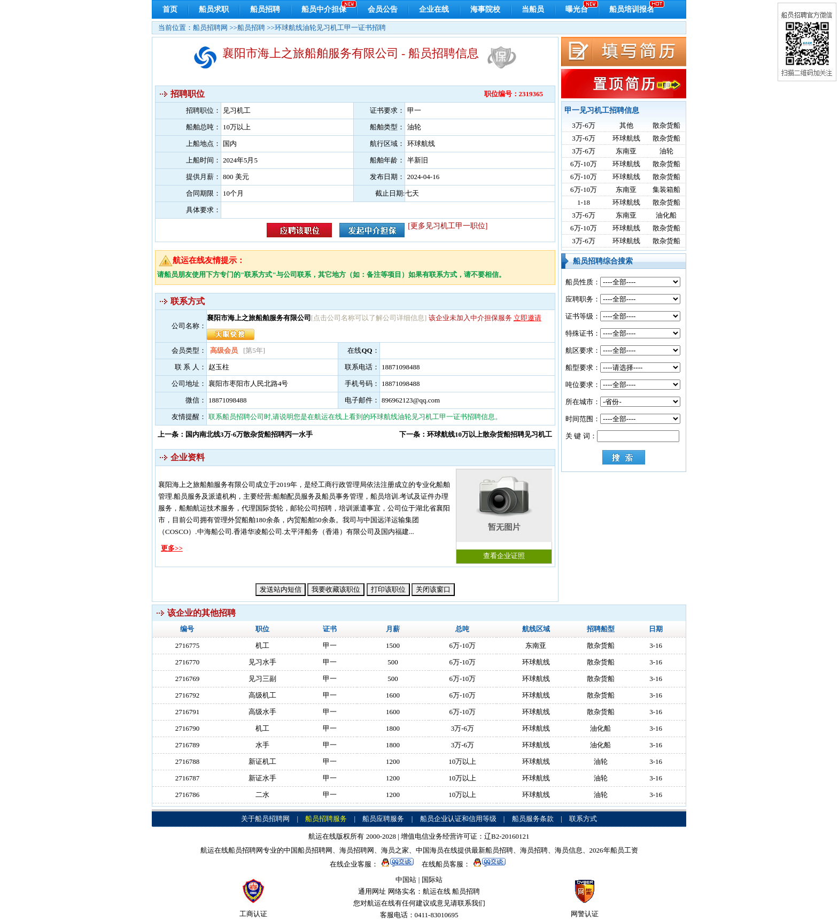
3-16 (655, 645)
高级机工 (262, 695)
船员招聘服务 (326, 819)
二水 (262, 795)
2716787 (187, 778)
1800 (393, 728)
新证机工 (262, 761)
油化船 (666, 215)
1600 (393, 695)
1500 (393, 645)
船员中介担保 (323, 9)
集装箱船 (666, 189)
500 (392, 662)
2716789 (187, 745)
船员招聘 (265, 9)
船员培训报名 (631, 9)
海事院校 (485, 9)
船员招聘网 (210, 28)
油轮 (666, 151)
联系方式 (583, 819)
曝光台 (576, 9)
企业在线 (434, 9)
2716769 (187, 679)
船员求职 (214, 9)
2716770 (187, 662)
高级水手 (262, 712)
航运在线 (437, 891)
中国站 (405, 880)
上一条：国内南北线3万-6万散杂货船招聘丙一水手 (235, 434)
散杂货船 (666, 125)
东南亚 (626, 151)
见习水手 (262, 662)
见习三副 (262, 679)
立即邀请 (527, 318)
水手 (262, 745)
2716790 (187, 728)
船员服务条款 (533, 819)
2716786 (187, 795)
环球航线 (626, 138)
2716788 (187, 761)
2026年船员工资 (613, 850)
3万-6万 (583, 125)
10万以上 (462, 761)
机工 (262, 645)
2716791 (187, 712)
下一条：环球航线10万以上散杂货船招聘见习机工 (475, 434)
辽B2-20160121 (507, 836)
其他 (626, 125)
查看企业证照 (504, 514)
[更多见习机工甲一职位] (447, 226)
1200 (393, 761)
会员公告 (383, 9)
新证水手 (262, 778)
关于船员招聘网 (265, 819)
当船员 (533, 9)
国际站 (432, 880)
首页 (169, 9)
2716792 (187, 695)
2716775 (187, 645)
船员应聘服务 (383, 819)
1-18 (583, 202)
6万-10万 (583, 164)
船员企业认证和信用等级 (458, 819)
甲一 (330, 645)
